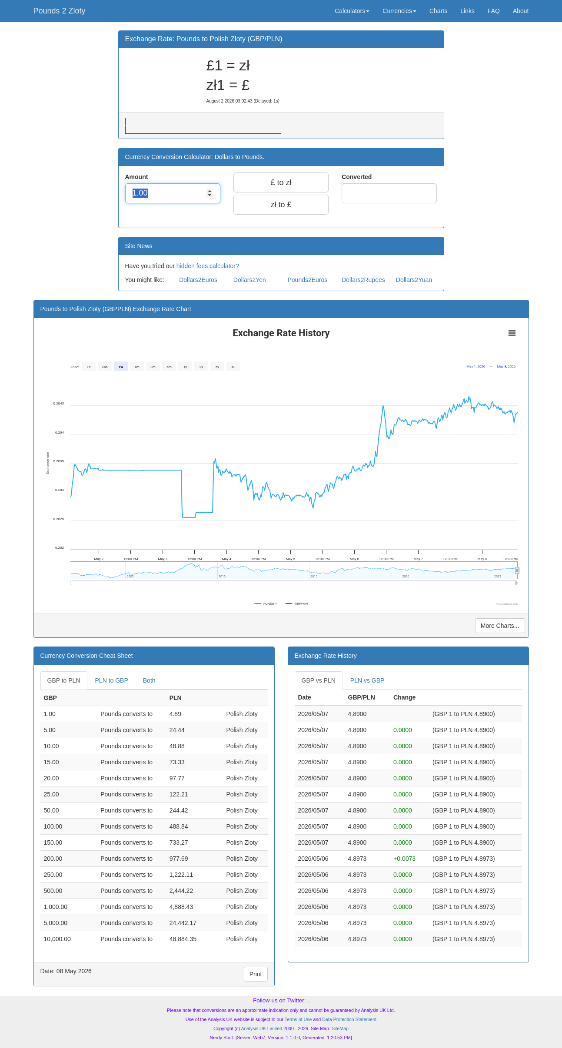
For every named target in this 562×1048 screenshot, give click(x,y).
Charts (438, 10)
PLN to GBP (111, 680)
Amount (137, 176)
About (521, 10)
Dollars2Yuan (414, 279)
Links (467, 10)
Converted (357, 176)
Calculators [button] (352, 10)
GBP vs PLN (319, 680)
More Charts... (500, 625)
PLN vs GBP (367, 680)
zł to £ (280, 204)
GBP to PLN (63, 680)
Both (149, 680)
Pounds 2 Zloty (59, 11)
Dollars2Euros (198, 279)
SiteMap (340, 1028)
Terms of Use (298, 1019)
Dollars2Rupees (363, 279)
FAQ (494, 10)
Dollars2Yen (249, 279)
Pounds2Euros (307, 279)
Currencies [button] (399, 10)
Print (255, 974)
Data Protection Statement (349, 1019)
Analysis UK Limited (261, 1028)
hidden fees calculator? (207, 265)
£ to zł (280, 182)
